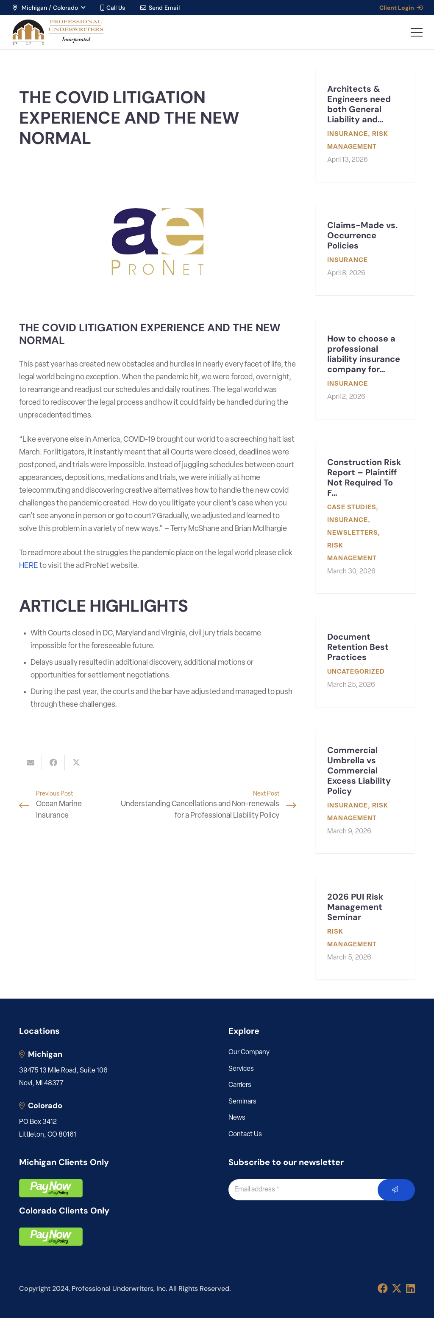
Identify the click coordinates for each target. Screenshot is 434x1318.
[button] (48, 8)
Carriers (239, 1085)
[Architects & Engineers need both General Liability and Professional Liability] (365, 125)
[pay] (51, 1188)
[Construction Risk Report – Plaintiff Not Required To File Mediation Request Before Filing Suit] (365, 517)
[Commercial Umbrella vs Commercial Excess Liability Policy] (365, 791)
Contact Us (245, 1134)
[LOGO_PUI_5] (57, 32)
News (236, 1118)
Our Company (249, 1052)
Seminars (242, 1101)
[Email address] (312, 1189)
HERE (28, 566)
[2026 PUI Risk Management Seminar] (365, 927)
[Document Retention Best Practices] (365, 661)
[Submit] (396, 1190)
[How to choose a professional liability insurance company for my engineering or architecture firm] (365, 368)
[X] (397, 1288)
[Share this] (53, 762)
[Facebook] (383, 1288)
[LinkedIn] (410, 1288)
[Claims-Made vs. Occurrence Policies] (365, 250)
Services (241, 1069)
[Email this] (30, 762)
